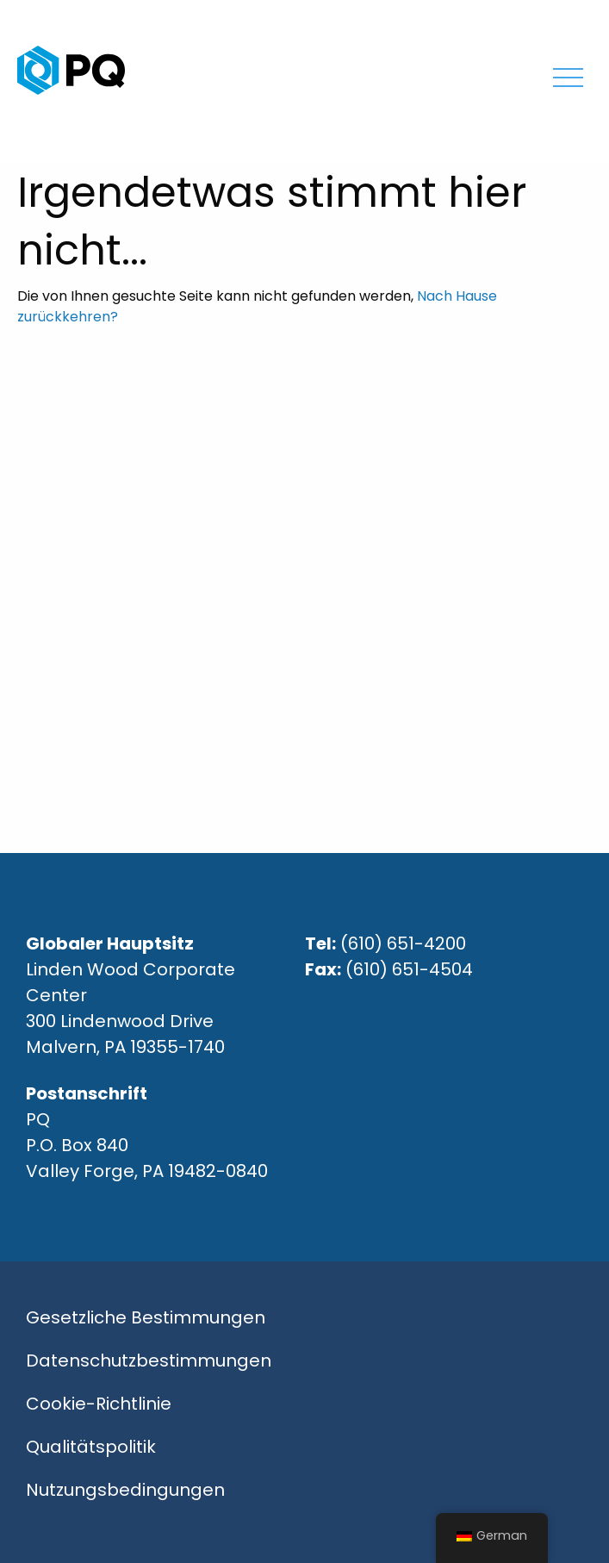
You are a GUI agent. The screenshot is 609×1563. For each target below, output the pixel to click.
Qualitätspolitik (91, 1447)
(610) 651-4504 (409, 969)
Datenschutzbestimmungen (148, 1360)
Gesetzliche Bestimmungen (145, 1317)
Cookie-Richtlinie (98, 1404)
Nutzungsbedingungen (125, 1490)
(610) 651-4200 (403, 943)
